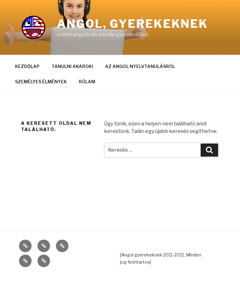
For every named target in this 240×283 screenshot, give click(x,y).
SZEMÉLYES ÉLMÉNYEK (41, 81)
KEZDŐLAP (27, 66)
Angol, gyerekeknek (132, 24)
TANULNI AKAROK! (72, 66)
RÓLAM (87, 81)
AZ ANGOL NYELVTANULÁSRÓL (140, 66)
